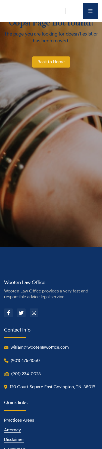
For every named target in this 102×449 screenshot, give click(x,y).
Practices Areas (19, 420)
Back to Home (51, 61)
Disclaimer (14, 439)
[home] (35, 11)
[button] (90, 11)
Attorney (12, 429)
